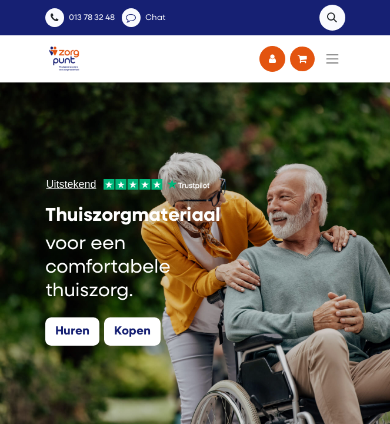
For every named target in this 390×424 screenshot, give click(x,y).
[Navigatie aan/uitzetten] (332, 59)
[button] (332, 18)
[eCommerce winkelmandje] (302, 59)
